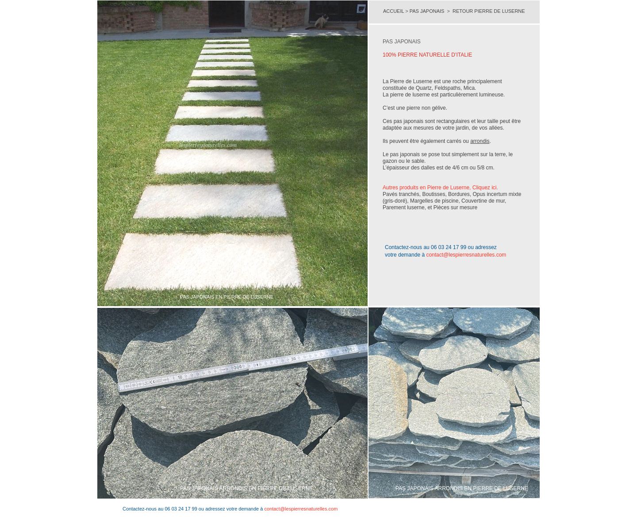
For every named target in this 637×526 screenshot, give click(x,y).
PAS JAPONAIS (427, 11)
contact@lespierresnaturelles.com (466, 255)
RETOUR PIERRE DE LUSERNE (489, 11)
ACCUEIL (394, 11)
